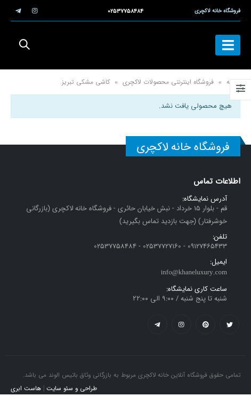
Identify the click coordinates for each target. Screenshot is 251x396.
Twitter (229, 324)
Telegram (157, 324)
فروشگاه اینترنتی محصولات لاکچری (168, 82)
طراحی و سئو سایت (71, 388)
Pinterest (205, 324)
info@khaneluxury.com (194, 272)
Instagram (181, 324)
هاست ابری (26, 388)
